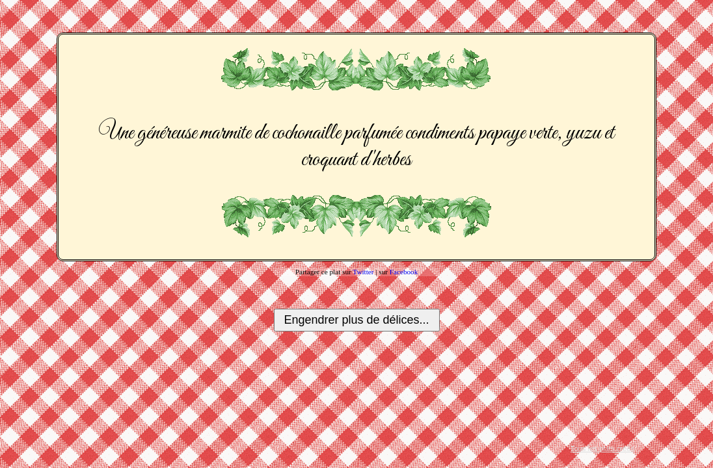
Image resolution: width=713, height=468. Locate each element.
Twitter (363, 272)
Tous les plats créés (602, 448)
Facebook (404, 272)
